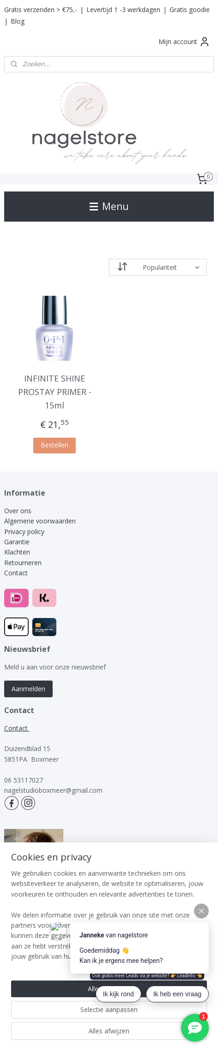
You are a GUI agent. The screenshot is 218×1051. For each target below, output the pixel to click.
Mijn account (184, 41)
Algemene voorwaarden (40, 520)
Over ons (17, 510)
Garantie (17, 541)
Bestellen (54, 445)
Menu (109, 206)
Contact (16, 572)
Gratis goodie (190, 9)
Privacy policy (24, 531)
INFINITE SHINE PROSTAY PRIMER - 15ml (54, 392)
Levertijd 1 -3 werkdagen (123, 9)
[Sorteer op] (157, 267)
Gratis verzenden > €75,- (40, 9)
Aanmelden (28, 688)
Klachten (18, 552)
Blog (17, 21)
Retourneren (23, 562)
